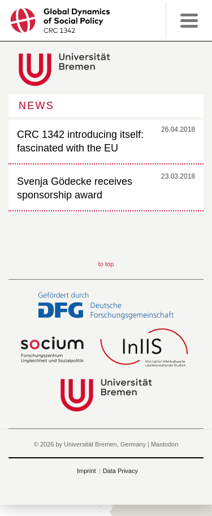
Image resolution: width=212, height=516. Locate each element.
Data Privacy (120, 470)
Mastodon (164, 444)
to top (106, 264)
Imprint (86, 470)
